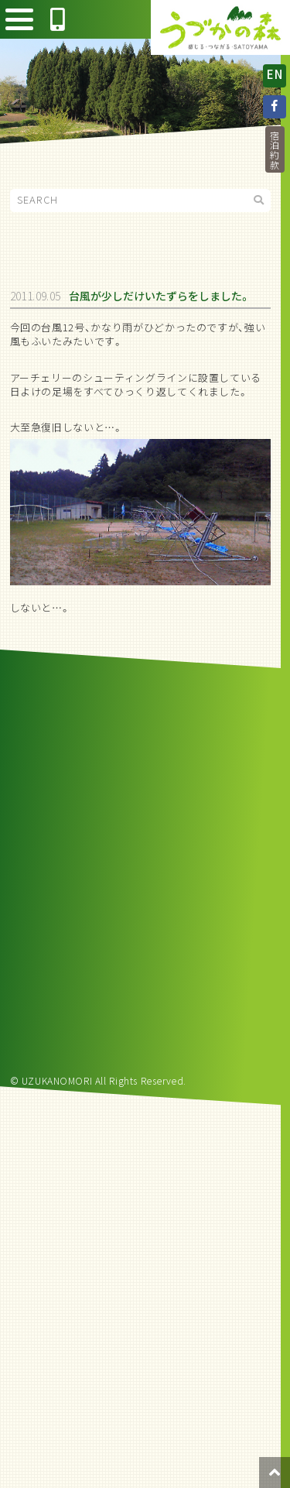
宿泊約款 (274, 149)
